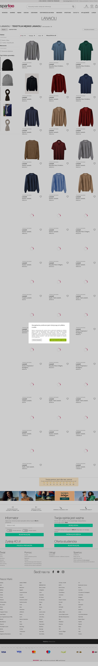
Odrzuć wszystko (37, 340)
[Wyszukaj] (73, 7)
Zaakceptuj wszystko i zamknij (58, 340)
